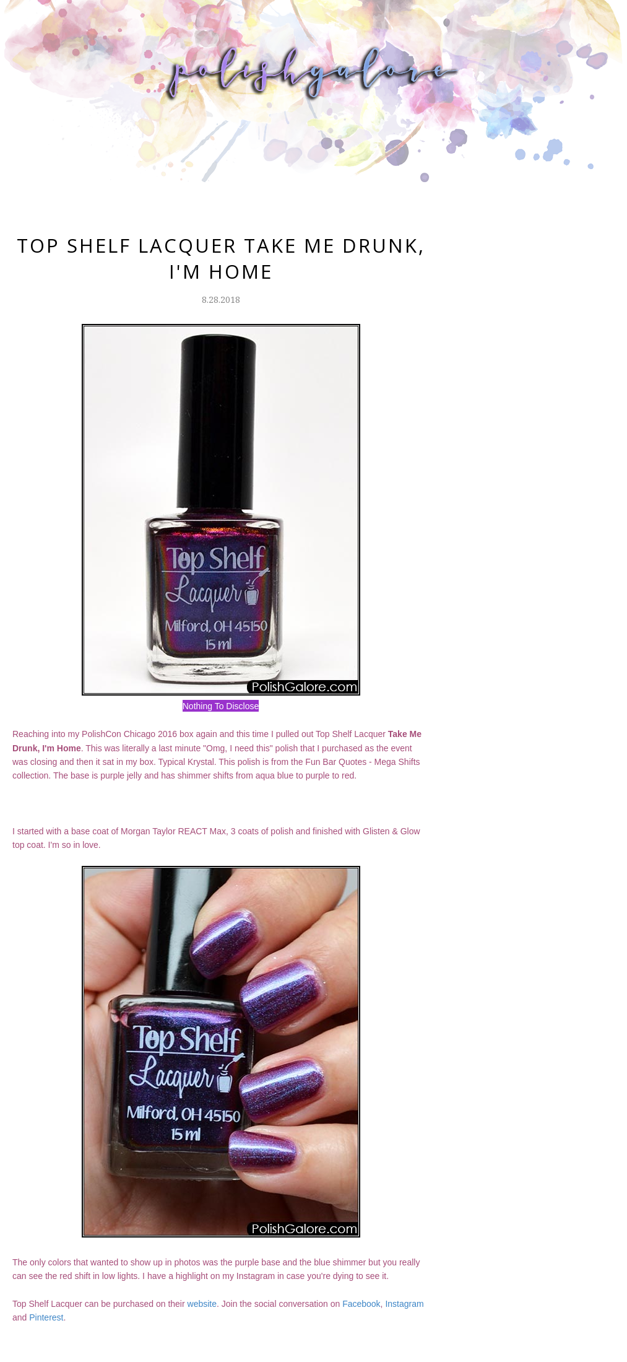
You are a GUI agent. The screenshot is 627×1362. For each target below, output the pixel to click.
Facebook (361, 1304)
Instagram (404, 1304)
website (202, 1304)
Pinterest (46, 1317)
